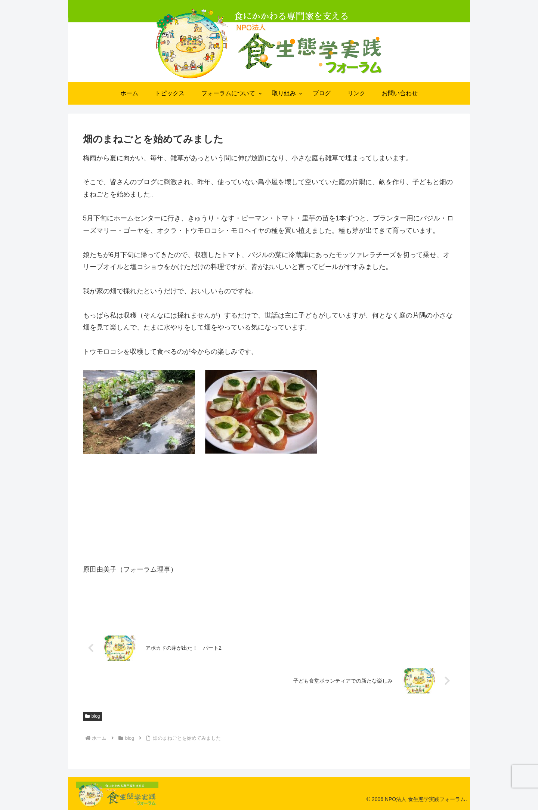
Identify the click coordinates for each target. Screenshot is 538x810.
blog (92, 716)
